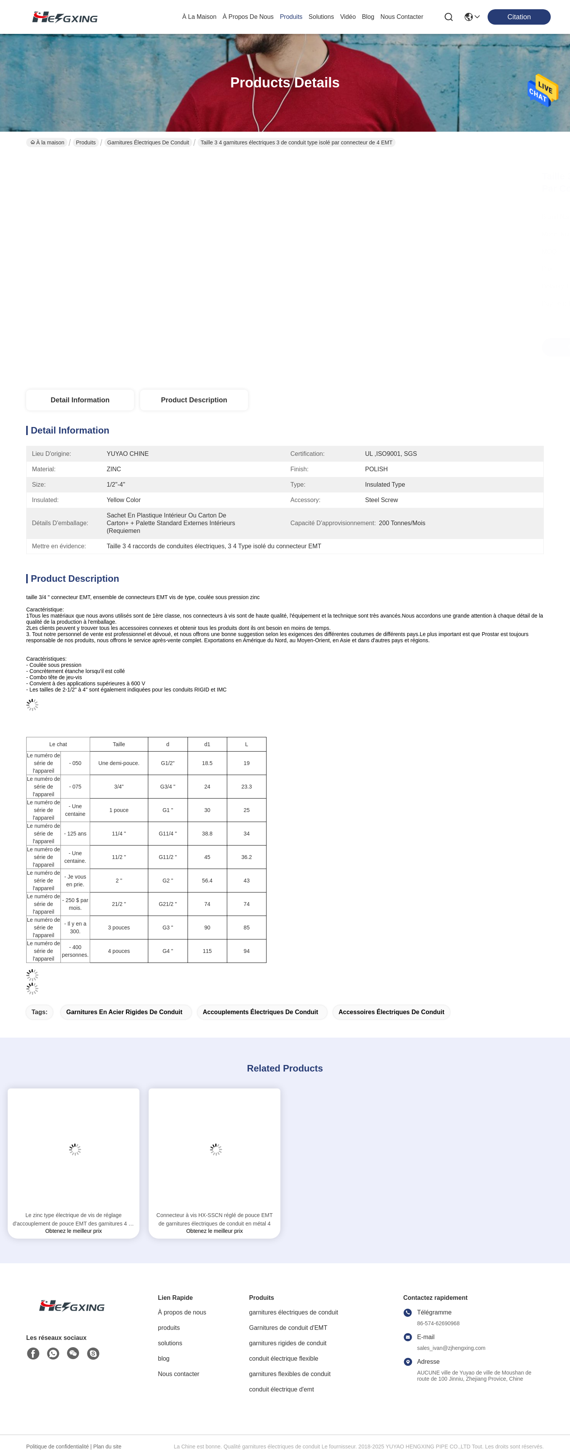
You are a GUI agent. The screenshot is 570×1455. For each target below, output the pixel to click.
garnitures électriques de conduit (148, 142)
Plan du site (107, 1446)
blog (368, 16)
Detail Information (79, 400)
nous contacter (402, 16)
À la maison (199, 16)
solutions (321, 16)
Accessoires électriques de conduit (391, 1012)
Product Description (194, 400)
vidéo (348, 16)
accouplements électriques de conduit (261, 1012)
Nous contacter (179, 1374)
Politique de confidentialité (57, 1446)
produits (291, 16)
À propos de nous (248, 16)
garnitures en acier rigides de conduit (124, 1012)
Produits (86, 142)
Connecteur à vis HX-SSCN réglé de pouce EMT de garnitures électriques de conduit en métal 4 (214, 1219)
